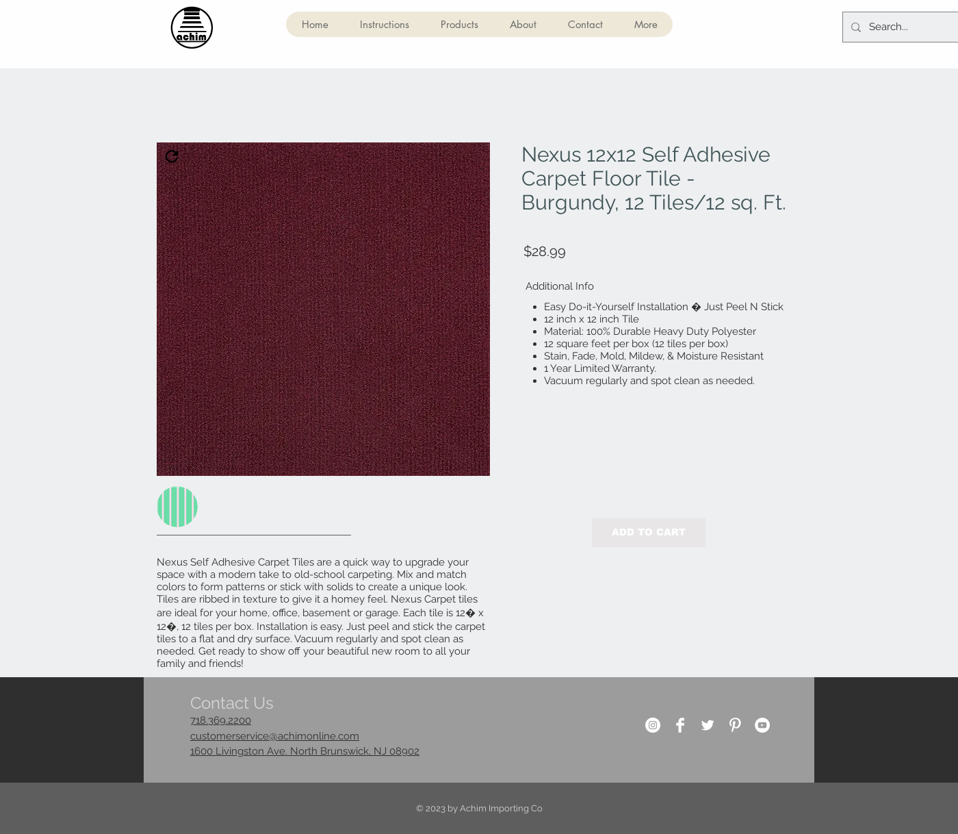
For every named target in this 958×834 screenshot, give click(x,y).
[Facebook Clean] (680, 725)
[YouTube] (762, 725)
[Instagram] (652, 725)
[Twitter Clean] (707, 725)
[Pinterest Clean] (734, 725)
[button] (458, 24)
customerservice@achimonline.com (274, 736)
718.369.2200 (220, 720)
